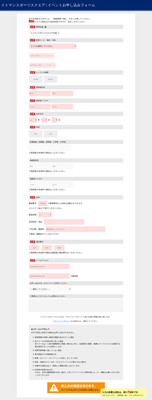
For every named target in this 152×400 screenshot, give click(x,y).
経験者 (50, 79)
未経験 (35, 79)
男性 (35, 134)
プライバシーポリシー (62, 321)
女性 (50, 134)
